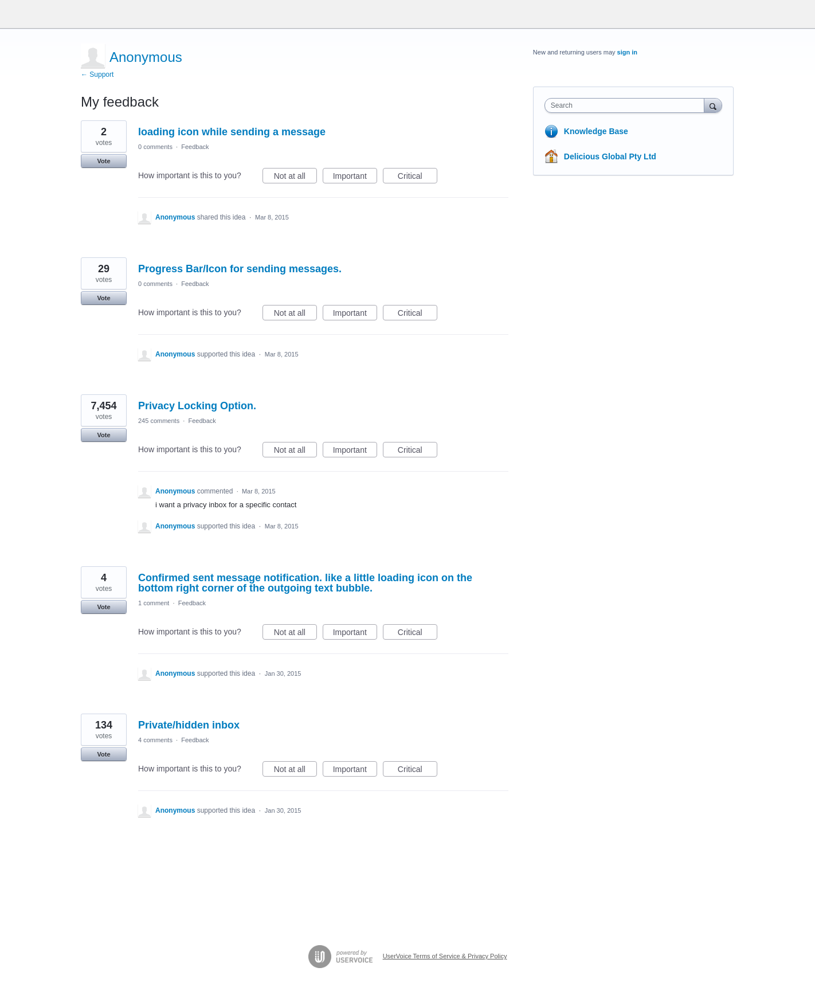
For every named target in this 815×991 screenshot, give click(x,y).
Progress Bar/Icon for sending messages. (240, 269)
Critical (417, 177)
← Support (97, 74)
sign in (627, 52)
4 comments (155, 740)
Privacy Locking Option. (197, 406)
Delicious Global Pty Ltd (610, 156)
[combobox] (627, 105)
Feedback (195, 146)
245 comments (158, 420)
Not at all (295, 177)
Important (355, 177)
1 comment (153, 603)
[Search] (713, 105)
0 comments (155, 146)
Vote (103, 161)
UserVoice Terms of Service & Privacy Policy (445, 956)
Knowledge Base (596, 131)
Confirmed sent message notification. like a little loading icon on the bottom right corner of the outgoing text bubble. (305, 583)
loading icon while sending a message (232, 132)
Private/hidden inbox (189, 725)
